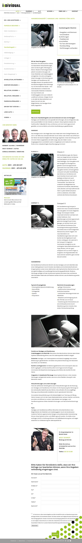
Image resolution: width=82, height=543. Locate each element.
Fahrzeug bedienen (26, 13)
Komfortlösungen (11, 85)
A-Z (39, 11)
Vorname (34, 478)
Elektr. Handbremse (10, 31)
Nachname (34, 482)
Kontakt (75, 11)
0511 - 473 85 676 (14, 168)
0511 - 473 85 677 (12, 165)
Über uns (62, 11)
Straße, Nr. (34, 486)
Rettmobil (7, 197)
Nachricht (34, 506)
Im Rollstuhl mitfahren (13, 79)
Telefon (34, 502)
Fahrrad (29, 11)
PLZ (34, 490)
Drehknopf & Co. (9, 36)
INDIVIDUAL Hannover (9, 13)
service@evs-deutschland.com (40, 520)
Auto (17, 11)
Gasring (6, 42)
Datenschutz (22, 540)
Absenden (35, 525)
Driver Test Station (11, 106)
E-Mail (34, 498)
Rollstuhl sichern (11, 90)
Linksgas (6, 58)
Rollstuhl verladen (11, 96)
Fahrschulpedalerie (11, 101)
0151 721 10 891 (68, 451)
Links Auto (8, 112)
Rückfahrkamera (9, 69)
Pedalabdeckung (9, 63)
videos (6, 117)
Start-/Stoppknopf (9, 74)
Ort (34, 494)
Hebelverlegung (8, 52)
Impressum (13, 540)
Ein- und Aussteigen (11, 20)
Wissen (49, 11)
